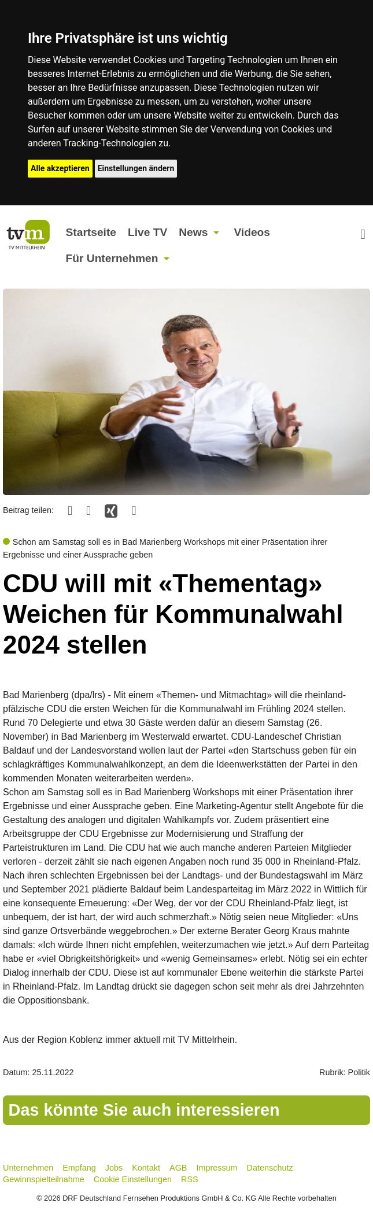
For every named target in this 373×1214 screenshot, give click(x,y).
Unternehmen (28, 1167)
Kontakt (146, 1167)
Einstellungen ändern (136, 168)
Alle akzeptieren (60, 168)
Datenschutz (270, 1167)
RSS (189, 1179)
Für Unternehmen (112, 258)
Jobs (114, 1167)
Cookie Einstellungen (133, 1179)
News (193, 232)
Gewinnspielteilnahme (43, 1179)
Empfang (79, 1167)
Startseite (91, 232)
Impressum (216, 1167)
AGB (178, 1167)
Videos (252, 232)
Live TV (147, 232)
